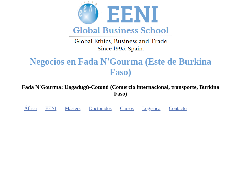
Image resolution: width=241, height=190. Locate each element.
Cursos (127, 108)
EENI (50, 108)
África (30, 108)
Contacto (178, 108)
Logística (151, 108)
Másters (72, 108)
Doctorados (100, 108)
